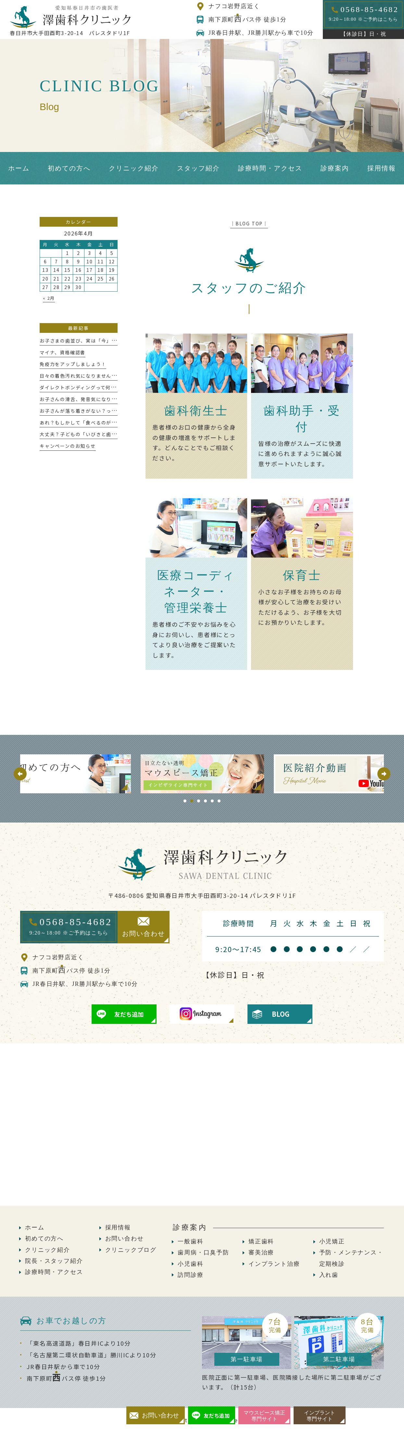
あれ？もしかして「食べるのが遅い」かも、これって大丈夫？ (111, 422)
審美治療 (261, 1252)
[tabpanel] (202, 773)
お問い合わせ (124, 1238)
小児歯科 (190, 1264)
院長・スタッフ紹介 (54, 1261)
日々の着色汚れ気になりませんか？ (81, 375)
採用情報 (118, 1227)
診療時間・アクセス (54, 1272)
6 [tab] (219, 800)
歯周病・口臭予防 (203, 1252)
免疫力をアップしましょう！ (73, 364)
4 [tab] (205, 800)
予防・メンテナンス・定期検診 (351, 1258)
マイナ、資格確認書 (62, 352)
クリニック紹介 (47, 1250)
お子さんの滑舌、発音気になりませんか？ (88, 399)
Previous (20, 773)
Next (383, 773)
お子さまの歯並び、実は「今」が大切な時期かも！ (99, 340)
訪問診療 (190, 1275)
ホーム (34, 1227)
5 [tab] (212, 800)
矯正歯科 (261, 1241)
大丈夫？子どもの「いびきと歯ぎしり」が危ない (96, 434)
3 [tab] (198, 800)
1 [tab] (184, 800)
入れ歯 (328, 1275)
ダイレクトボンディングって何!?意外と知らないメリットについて (116, 387)
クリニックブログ (131, 1250)
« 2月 (49, 298)
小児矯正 (332, 1241)
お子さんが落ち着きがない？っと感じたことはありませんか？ (111, 411)
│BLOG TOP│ (249, 223)
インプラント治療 (274, 1264)
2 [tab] (191, 800)
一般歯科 (190, 1241)
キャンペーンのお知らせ (68, 446)
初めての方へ (44, 1238)
